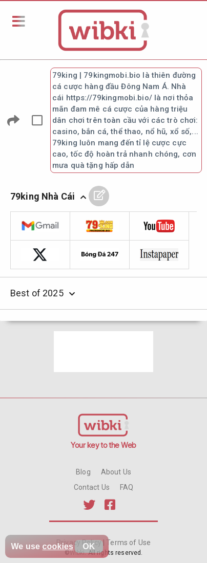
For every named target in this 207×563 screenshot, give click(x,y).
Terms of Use (128, 542)
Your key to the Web (103, 445)
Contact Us (92, 487)
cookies (58, 546)
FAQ (126, 487)
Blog (83, 472)
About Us (116, 472)
